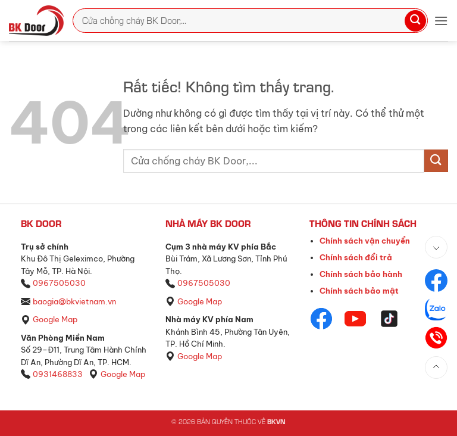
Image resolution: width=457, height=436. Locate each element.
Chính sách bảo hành (361, 274)
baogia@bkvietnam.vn (74, 301)
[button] (441, 20)
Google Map (55, 319)
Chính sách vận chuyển (365, 240)
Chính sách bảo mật (359, 290)
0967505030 (59, 283)
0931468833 (58, 374)
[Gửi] (415, 21)
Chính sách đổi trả (356, 257)
